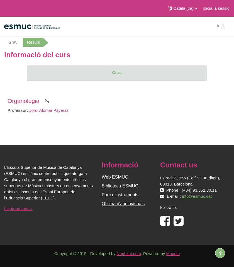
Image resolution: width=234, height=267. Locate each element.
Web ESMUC (115, 177)
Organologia (23, 101)
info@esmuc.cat (197, 196)
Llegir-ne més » (18, 208)
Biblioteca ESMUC (120, 186)
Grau (13, 42)
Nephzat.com (128, 253)
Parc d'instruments (120, 194)
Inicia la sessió (216, 8)
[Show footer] (220, 253)
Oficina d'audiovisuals (123, 203)
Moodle (173, 253)
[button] (182, 8)
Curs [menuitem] (117, 72)
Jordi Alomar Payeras (49, 110)
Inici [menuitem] (220, 26)
